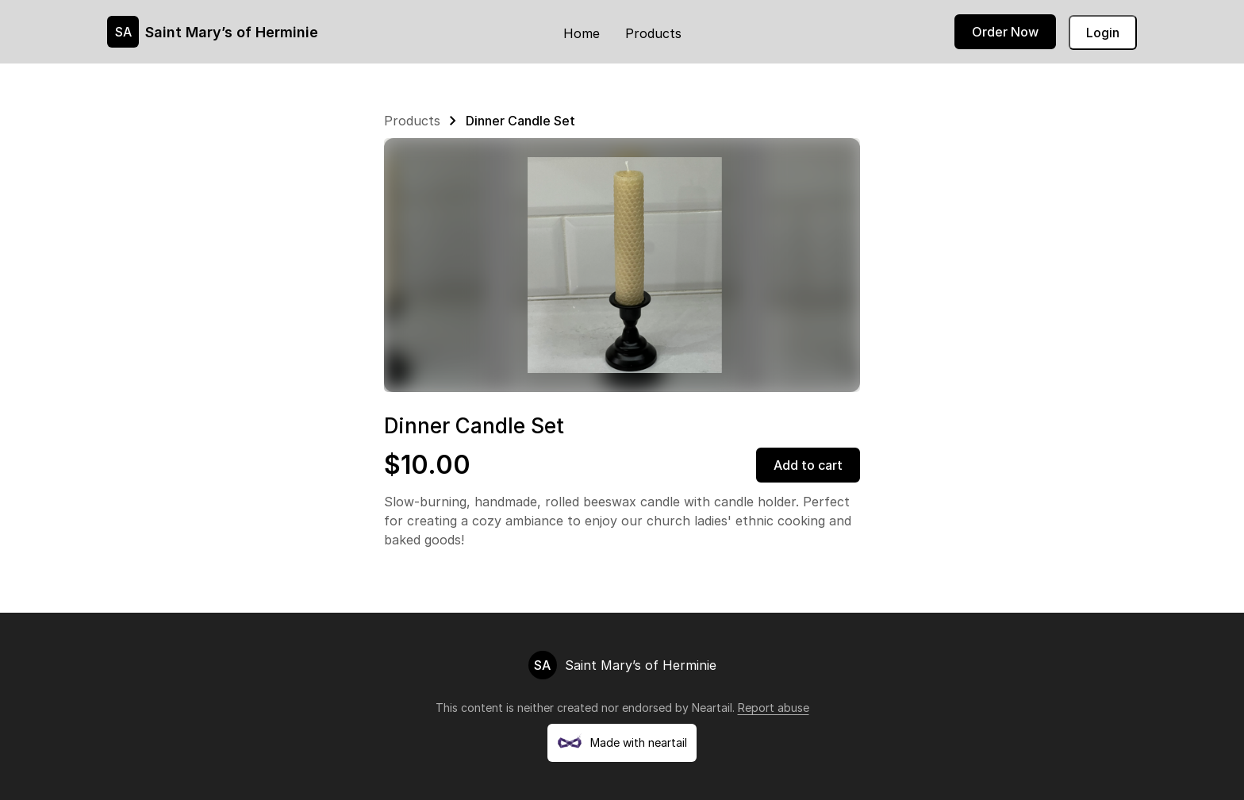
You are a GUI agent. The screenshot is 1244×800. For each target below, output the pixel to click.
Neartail (712, 707)
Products (653, 33)
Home (581, 33)
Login (1102, 32)
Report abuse (773, 707)
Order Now (1005, 32)
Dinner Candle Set (520, 121)
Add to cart (808, 465)
